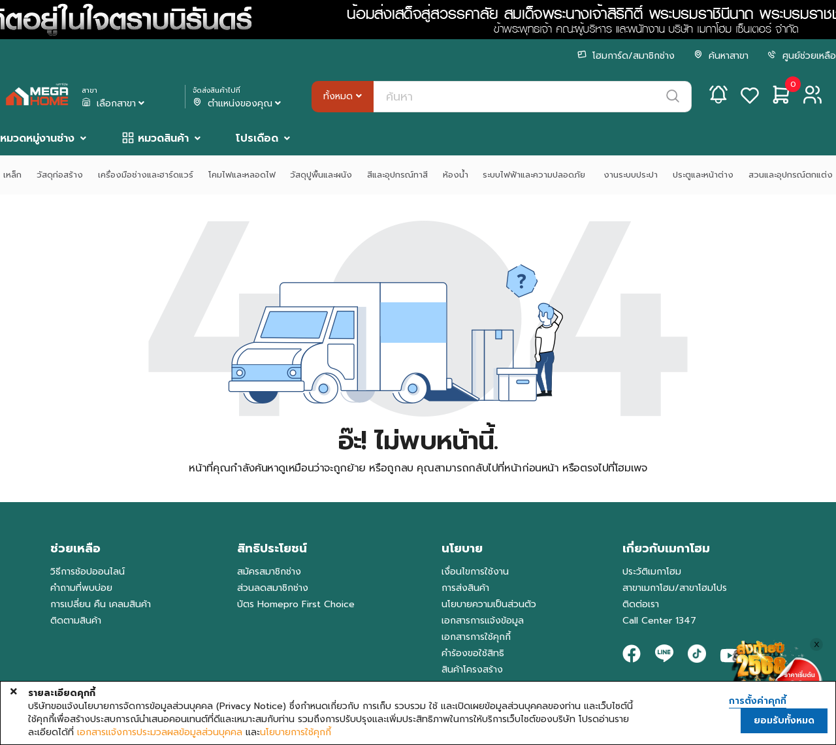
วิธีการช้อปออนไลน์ (87, 572)
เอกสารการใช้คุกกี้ (476, 637)
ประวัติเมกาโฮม (651, 572)
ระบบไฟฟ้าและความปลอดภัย (535, 174)
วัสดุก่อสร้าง (60, 174)
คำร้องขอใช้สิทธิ (473, 653)
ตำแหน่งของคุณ (238, 103)
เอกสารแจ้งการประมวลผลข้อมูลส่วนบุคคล (159, 732)
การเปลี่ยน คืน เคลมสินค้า (100, 604)
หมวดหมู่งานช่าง (37, 138)
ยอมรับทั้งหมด (784, 720)
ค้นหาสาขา (721, 56)
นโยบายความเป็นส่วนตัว (489, 604)
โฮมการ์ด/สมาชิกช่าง (626, 56)
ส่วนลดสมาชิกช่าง (272, 588)
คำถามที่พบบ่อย (81, 588)
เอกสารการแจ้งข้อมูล (483, 620)
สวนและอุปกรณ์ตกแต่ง (790, 174)
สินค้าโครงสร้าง (472, 669)
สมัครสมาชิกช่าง (269, 572)
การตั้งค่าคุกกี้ (757, 701)
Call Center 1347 (659, 620)
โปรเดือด (257, 138)
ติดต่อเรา (640, 604)
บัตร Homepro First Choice (296, 604)
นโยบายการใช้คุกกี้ (295, 732)
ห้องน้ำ (455, 174)
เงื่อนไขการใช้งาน (475, 572)
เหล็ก (12, 174)
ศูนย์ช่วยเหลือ (801, 56)
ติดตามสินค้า (75, 620)
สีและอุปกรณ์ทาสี (397, 174)
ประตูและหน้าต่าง (703, 174)
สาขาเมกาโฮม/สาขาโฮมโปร (674, 588)
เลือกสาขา (114, 103)
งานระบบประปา (630, 174)
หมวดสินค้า (163, 138)
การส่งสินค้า (465, 588)
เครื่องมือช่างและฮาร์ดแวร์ (145, 174)
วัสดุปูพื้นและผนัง (321, 174)
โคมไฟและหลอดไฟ (242, 174)
